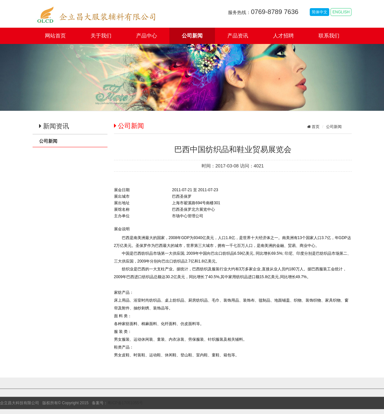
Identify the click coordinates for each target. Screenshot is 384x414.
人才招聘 (283, 35)
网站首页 (55, 35)
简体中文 (319, 12)
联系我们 (329, 35)
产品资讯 (237, 35)
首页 (315, 126)
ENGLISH (341, 12)
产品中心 (146, 35)
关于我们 (101, 35)
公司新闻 (192, 35)
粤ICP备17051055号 (125, 403)
